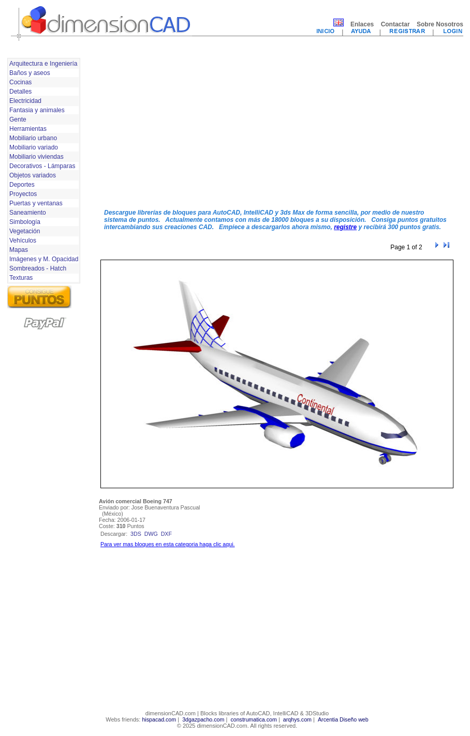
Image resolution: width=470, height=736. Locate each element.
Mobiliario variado (33, 147)
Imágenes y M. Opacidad (43, 259)
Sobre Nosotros (440, 24)
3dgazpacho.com (203, 719)
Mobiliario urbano (33, 138)
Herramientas (28, 128)
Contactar (395, 24)
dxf (166, 534)
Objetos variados (32, 175)
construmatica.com (253, 719)
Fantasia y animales (37, 110)
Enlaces (362, 24)
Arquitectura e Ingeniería (43, 63)
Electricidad (25, 100)
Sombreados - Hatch (37, 268)
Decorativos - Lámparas (42, 166)
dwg (151, 534)
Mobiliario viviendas (36, 156)
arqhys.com (297, 719)
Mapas (18, 249)
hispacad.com (159, 719)
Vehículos (22, 240)
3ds (135, 534)
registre (345, 227)
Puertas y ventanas (36, 203)
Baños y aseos (29, 73)
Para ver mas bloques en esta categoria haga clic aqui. (167, 544)
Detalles (20, 91)
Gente (17, 119)
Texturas (21, 277)
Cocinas (20, 82)
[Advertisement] (245, 128)
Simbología (24, 222)
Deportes (22, 184)
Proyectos (23, 194)
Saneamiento (27, 212)
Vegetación (24, 231)
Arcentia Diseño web (343, 719)
